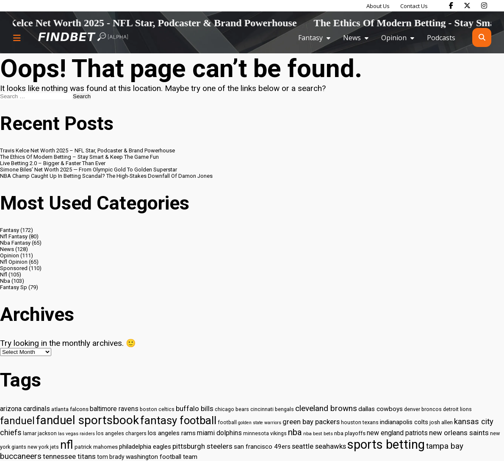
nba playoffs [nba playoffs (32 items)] (350, 433)
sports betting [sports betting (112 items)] (386, 444)
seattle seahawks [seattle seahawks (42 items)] (319, 446)
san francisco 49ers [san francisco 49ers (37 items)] (262, 446)
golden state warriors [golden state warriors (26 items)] (259, 422)
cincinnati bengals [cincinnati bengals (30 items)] (272, 409)
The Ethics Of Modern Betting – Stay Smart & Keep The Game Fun (79, 157)
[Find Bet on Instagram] (484, 5)
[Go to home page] (83, 37)
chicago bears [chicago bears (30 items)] (232, 409)
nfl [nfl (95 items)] (66, 445)
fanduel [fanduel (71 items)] (17, 421)
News (352, 37)
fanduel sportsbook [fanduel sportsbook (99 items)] (87, 420)
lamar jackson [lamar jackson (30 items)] (40, 433)
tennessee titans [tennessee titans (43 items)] (69, 456)
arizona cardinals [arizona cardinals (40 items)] (25, 409)
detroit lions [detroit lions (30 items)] (457, 409)
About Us (378, 6)
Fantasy (310, 37)
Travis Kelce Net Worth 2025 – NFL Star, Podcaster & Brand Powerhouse (87, 150)
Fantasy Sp (13, 287)
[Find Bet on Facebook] (451, 5)
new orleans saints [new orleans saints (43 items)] (459, 432)
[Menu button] (17, 37)
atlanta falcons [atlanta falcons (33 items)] (70, 409)
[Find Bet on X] (467, 5)
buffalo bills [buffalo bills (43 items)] (194, 408)
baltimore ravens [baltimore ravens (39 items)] (114, 409)
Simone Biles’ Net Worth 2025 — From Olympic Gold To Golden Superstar (88, 169)
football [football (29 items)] (227, 422)
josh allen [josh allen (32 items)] (441, 422)
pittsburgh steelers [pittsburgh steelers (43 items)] (202, 446)
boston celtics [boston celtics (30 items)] (157, 409)
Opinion (394, 37)
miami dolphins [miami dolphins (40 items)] (219, 433)
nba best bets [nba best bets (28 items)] (318, 433)
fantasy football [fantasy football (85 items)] (178, 420)
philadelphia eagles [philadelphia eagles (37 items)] (145, 446)
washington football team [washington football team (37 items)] (161, 457)
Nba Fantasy (15, 243)
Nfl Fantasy (14, 236)
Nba (5, 281)
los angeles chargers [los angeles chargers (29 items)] (121, 433)
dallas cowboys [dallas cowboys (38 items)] (380, 409)
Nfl (3, 274)
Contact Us (414, 6)
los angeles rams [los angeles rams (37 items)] (172, 433)
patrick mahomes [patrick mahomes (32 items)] (96, 447)
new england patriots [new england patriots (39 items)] (397, 433)
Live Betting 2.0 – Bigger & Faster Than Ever (52, 163)
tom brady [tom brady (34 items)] (111, 456)
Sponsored (14, 268)
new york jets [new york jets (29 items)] (43, 447)
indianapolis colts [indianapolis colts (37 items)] (404, 422)
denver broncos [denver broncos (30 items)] (423, 409)
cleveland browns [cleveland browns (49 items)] (326, 408)
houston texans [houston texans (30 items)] (360, 422)
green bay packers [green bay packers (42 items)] (311, 422)
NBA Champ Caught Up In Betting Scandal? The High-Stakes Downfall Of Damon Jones (106, 176)
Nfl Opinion (14, 262)
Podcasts (441, 37)
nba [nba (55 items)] (295, 432)
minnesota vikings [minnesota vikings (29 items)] (265, 433)
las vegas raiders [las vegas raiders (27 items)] (76, 433)
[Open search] (481, 37)
